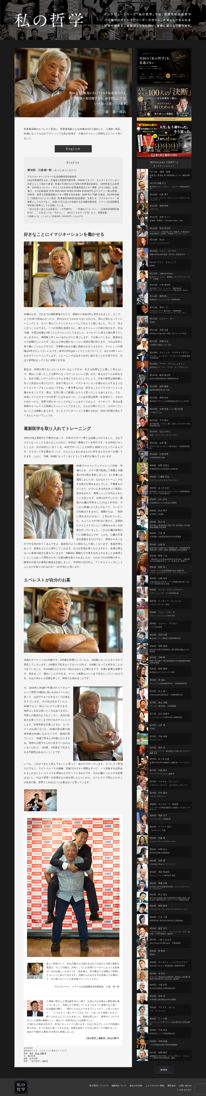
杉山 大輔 (40, 1053)
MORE (164, 1070)
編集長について (119, 1085)
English (73, 148)
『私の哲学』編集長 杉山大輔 (102, 1038)
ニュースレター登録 (154, 1085)
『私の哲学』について (98, 1085)
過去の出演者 (136, 1085)
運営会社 (171, 1085)
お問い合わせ (185, 1085)
